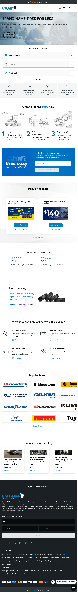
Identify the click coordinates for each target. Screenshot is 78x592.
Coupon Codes (32, 558)
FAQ (25, 558)
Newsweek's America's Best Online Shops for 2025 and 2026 (48, 504)
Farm (29, 574)
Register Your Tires (8, 558)
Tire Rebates (21, 554)
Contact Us (12, 554)
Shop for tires (21, 225)
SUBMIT (38, 535)
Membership (19, 558)
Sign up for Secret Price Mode (47, 170)
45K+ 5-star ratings (11, 504)
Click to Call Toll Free (39, 487)
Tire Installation (55, 558)
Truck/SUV (12, 571)
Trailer (26, 571)
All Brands (5, 554)
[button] (3, 265)
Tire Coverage (6, 561)
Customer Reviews (43, 558)
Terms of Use (65, 558)
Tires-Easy (34, 590)
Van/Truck (20, 571)
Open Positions (6, 564)
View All (34, 574)
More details (17, 340)
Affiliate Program (39, 561)
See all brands (38, 426)
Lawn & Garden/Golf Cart (9, 574)
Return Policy (60, 554)
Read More (7, 470)
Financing (36, 554)
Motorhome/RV (46, 571)
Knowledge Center (27, 561)
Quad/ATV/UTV (57, 571)
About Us (29, 554)
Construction (23, 574)
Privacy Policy (16, 561)
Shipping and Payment (47, 554)
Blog (56, 561)
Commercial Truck (35, 571)
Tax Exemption (63, 561)
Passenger (5, 571)
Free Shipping (49, 561)
